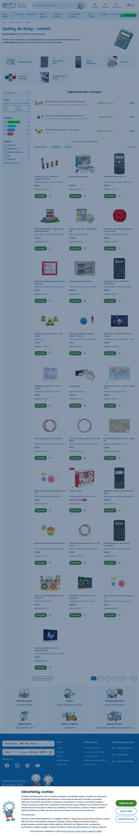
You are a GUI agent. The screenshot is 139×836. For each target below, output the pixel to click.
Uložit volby (126, 811)
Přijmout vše (126, 803)
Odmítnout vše (126, 819)
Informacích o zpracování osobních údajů (82, 831)
